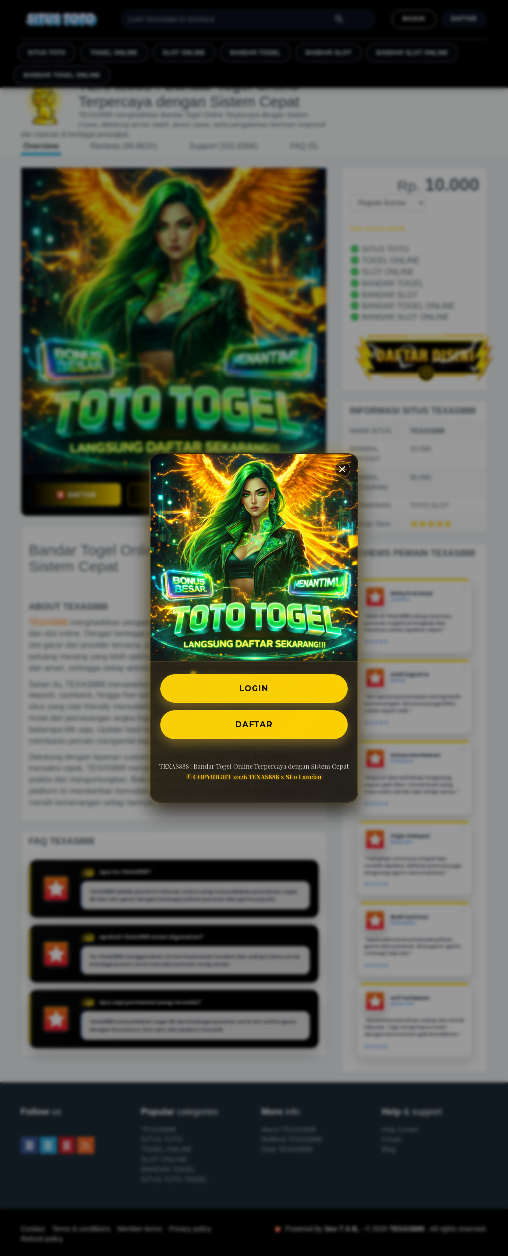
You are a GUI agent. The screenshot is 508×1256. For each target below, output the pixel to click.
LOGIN (254, 687)
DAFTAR (254, 724)
